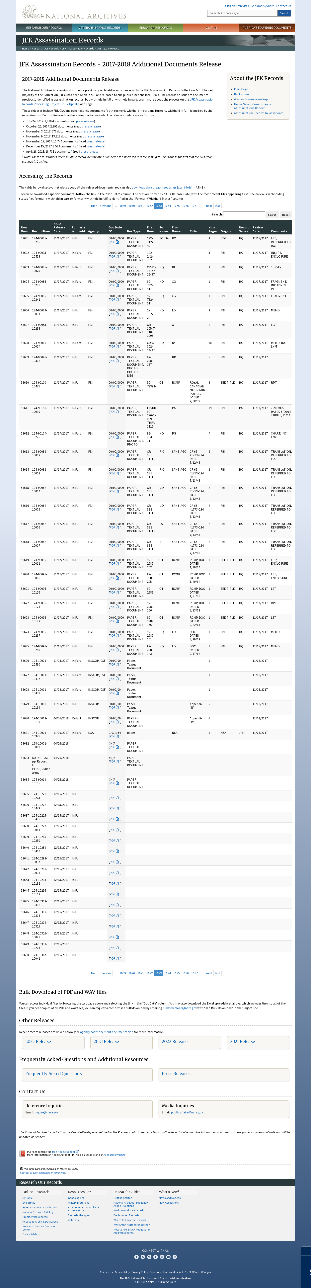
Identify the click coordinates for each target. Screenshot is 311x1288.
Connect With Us (155, 1250)
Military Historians (78, 1202)
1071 (140, 206)
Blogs (168, 1256)
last (217, 206)
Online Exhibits (31, 1234)
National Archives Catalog (38, 1212)
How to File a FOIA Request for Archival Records (132, 1231)
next (209, 206)
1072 (149, 206)
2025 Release (38, 1041)
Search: (217, 214)
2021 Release (242, 1041)
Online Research (36, 1192)
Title (193, 231)
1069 (122, 206)
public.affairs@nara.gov (187, 1112)
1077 (194, 206)
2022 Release (175, 1041)
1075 (176, 206)
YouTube (162, 1256)
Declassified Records (126, 1215)
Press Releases (176, 1073)
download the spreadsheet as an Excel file (160, 187)
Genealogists (76, 1198)
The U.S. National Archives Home (74, 12)
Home (25, 48)
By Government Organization (40, 1207)
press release (85, 121)
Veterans (73, 1220)
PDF (112, 242)
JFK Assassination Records (78, 48)
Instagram (149, 1256)
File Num (150, 229)
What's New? (169, 1192)
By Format (29, 1202)
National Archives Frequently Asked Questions (131, 1204)
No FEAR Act (192, 1272)
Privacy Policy (140, 1272)
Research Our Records (44, 28)
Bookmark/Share (262, 6)
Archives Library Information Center (39, 1228)
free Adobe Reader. (65, 1152)
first (94, 206)
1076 (185, 206)
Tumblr (155, 1256)
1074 (167, 206)
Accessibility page (114, 1155)
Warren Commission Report (253, 99)
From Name (176, 229)
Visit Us (211, 28)
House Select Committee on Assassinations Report (253, 106)
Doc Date (115, 228)
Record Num (41, 231)
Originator (228, 231)
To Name (163, 229)
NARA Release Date (59, 227)
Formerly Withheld (78, 229)
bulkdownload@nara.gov (180, 1008)
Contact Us (283, 6)
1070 (131, 206)
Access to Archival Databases (40, 1221)
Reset (285, 214)
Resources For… (80, 1192)
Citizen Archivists (237, 6)
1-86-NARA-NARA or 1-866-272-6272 (155, 1282)
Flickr (174, 1256)
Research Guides (127, 1192)
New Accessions (169, 1202)
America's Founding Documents (267, 28)
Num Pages (212, 229)
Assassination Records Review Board (258, 113)
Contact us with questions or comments (42, 1172)
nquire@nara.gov (46, 1112)
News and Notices (170, 1198)
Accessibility (122, 1272)
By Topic (28, 1198)
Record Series (244, 229)
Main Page (241, 89)
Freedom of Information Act (166, 1272)
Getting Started (123, 1198)
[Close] (306, 1250)
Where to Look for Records (130, 1220)
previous (105, 206)
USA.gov (206, 1272)
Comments (279, 231)
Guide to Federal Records (129, 1210)
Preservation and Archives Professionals (84, 1209)
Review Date (258, 229)
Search (284, 13)
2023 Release (106, 1041)
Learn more (275, 1281)
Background (242, 94)
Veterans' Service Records (99, 28)
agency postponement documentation (106, 1032)
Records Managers (79, 1215)
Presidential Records (35, 1217)
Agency (93, 231)
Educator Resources (155, 28)
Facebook (136, 1256)
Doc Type (133, 231)
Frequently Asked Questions (53, 1073)
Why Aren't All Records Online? (132, 1225)
